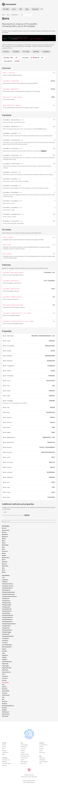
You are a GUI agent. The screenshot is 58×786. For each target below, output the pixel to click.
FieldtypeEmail (6, 590)
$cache (4, 528)
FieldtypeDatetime (7, 588)
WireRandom (5, 712)
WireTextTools (6, 714)
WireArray (4, 701)
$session (4, 563)
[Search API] (28, 521)
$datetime (5, 536)
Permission (5, 676)
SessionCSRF (5, 691)
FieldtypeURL (6, 634)
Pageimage (5, 663)
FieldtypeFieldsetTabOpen (9, 596)
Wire (10, 48)
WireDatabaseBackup (8, 705)
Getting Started (24, 744)
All (30, 57)
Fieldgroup (5, 579)
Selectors (4, 688)
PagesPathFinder (6, 667)
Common (6, 51)
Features (4, 744)
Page (3, 653)
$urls (3, 568)
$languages (5, 545)
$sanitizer (4, 561)
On (12, 57)
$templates (5, 566)
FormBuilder (5, 638)
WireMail (4, 710)
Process (4, 680)
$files (3, 540)
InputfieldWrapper (7, 644)
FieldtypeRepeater (7, 621)
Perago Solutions (30, 782)
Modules (4, 746)
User (3, 697)
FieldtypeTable (6, 625)
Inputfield (4, 642)
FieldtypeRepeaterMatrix (9, 623)
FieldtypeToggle (6, 632)
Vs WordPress (5, 752)
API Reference (14, 14)
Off (15, 57)
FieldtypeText (6, 628)
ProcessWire (5, 682)
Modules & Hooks (24, 754)
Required (36, 57)
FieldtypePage (6, 613)
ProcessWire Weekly (6, 763)
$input (4, 542)
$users (4, 572)
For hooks (26, 51)
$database (5, 534)
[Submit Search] (42, 9)
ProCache (4, 678)
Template (4, 693)
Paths (3, 674)
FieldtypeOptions (7, 611)
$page (4, 553)
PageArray (5, 655)
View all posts (42, 759)
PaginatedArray (6, 672)
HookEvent (5, 640)
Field (3, 577)
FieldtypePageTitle (7, 617)
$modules (5, 551)
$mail (3, 549)
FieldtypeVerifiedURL (8, 636)
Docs (14, 9)
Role (3, 684)
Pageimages (5, 665)
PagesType (5, 670)
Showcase (4, 750)
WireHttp (4, 707)
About (3, 748)
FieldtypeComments (7, 586)
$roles (3, 559)
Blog (27, 9)
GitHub (3, 754)
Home (3, 14)
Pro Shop (41, 748)
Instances (36, 51)
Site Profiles (42, 752)
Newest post (42, 757)
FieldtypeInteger (6, 604)
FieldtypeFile (5, 598)
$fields (4, 538)
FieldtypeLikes (6, 607)
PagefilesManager (7, 661)
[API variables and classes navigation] (27, 15)
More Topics (23, 763)
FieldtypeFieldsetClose (8, 592)
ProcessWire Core (43, 744)
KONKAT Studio (30, 780)
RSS (40, 763)
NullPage (4, 651)
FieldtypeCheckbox (7, 583)
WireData (4, 703)
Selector (4, 686)
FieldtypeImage (6, 602)
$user (3, 570)
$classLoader (5, 530)
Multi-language (24, 761)
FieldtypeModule (6, 609)
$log (3, 547)
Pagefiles (4, 659)
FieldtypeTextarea (7, 630)
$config (4, 532)
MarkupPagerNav (7, 646)
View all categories (43, 761)
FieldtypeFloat (6, 600)
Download (35, 9)
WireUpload (5, 716)
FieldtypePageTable (7, 615)
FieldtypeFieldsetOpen (8, 594)
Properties (46, 51)
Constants (16, 51)
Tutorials (22, 752)
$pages (4, 555)
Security (22, 759)
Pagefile (4, 657)
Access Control (24, 757)
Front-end (23, 748)
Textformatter (6, 695)
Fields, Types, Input (25, 756)
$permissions (5, 557)
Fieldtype (4, 581)
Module (4, 649)
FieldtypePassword (7, 619)
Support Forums (5, 759)
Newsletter (4, 761)
